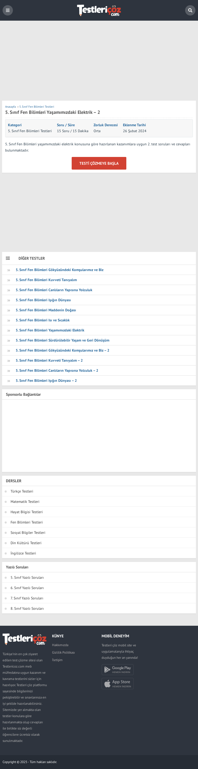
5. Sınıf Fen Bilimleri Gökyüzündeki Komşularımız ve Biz (59, 269)
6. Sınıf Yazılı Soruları (27, 587)
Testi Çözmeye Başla (99, 163)
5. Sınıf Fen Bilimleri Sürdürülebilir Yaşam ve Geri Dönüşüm (62, 340)
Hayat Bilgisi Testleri (27, 512)
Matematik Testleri (25, 501)
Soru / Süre (66, 125)
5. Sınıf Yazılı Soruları (27, 577)
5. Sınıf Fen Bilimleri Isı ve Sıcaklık (43, 320)
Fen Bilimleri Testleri (27, 522)
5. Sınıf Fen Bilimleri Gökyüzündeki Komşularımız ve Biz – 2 (62, 350)
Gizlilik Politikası (63, 652)
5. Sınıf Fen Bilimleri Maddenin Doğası (46, 310)
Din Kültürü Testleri (26, 543)
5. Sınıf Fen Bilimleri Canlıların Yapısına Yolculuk (54, 290)
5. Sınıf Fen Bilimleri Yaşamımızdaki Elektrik (50, 330)
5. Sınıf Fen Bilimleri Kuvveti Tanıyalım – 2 (49, 360)
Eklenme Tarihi (134, 125)
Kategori (15, 125)
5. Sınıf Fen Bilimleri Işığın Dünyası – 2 (46, 380)
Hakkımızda (60, 645)
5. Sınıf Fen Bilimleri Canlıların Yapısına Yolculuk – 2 (57, 370)
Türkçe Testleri (22, 491)
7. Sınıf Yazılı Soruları (27, 598)
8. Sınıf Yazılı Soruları (27, 608)
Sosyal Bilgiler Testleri (28, 532)
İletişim (57, 660)
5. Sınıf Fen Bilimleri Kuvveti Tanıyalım (46, 280)
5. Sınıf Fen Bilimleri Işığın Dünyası (43, 300)
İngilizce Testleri (23, 553)
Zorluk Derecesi (106, 125)
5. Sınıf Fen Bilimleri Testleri (30, 131)
